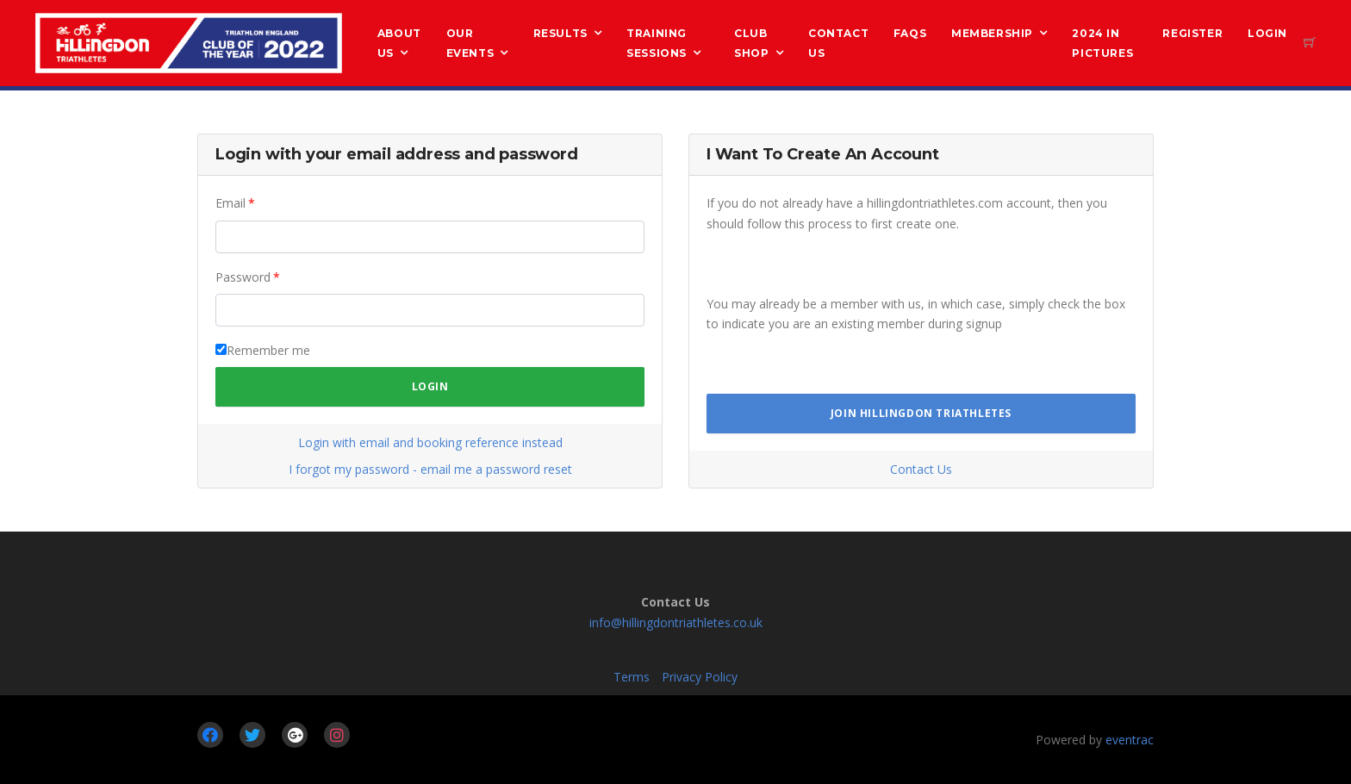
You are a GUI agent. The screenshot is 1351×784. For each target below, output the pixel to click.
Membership (992, 33)
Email (230, 203)
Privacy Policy (700, 677)
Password (243, 277)
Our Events (470, 43)
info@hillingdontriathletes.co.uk (676, 622)
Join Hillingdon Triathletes (921, 413)
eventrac (1129, 739)
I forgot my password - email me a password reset (430, 469)
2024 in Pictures (1102, 43)
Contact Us (838, 43)
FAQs (909, 33)
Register (1192, 33)
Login (1267, 33)
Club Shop (751, 43)
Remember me (268, 350)
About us (399, 43)
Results (560, 33)
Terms (631, 677)
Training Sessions (656, 43)
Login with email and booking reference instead (430, 442)
